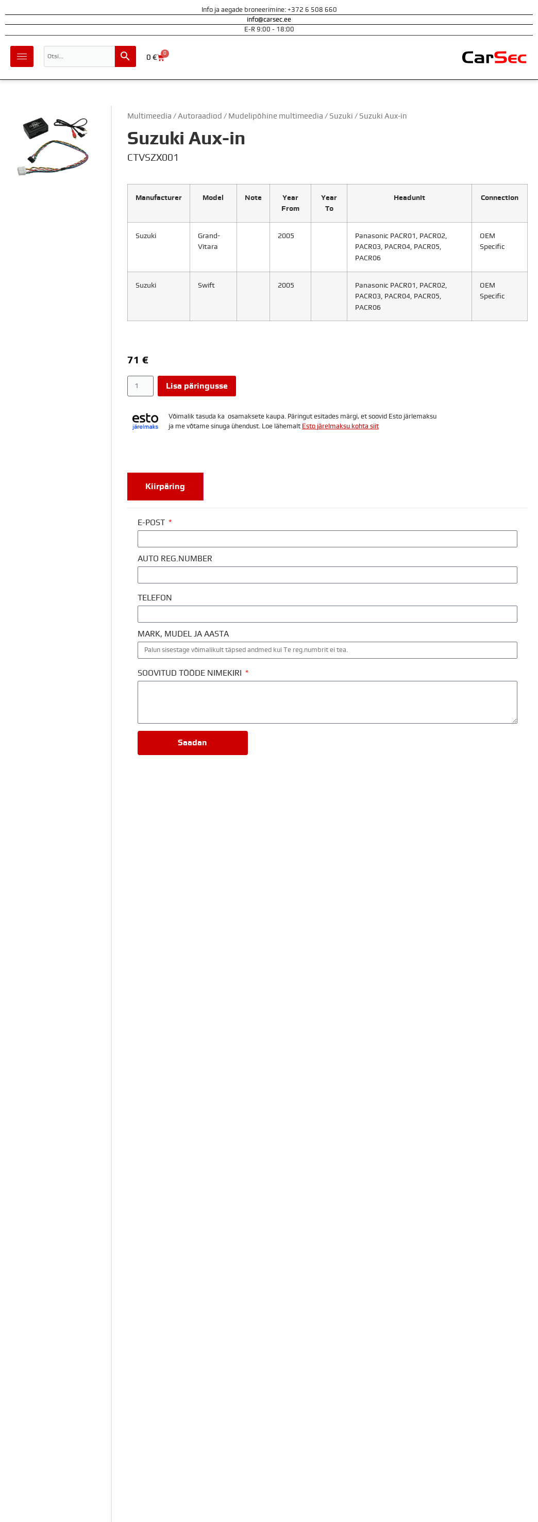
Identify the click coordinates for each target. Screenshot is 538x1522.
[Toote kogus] (140, 386)
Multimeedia (149, 116)
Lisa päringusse (197, 386)
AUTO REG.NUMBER (175, 559)
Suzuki (341, 116)
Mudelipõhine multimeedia (275, 116)
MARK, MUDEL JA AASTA (183, 634)
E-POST (152, 523)
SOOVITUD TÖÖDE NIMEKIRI (191, 673)
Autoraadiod (200, 116)
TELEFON (155, 598)
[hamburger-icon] (21, 56)
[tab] (165, 486)
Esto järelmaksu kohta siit (340, 426)
